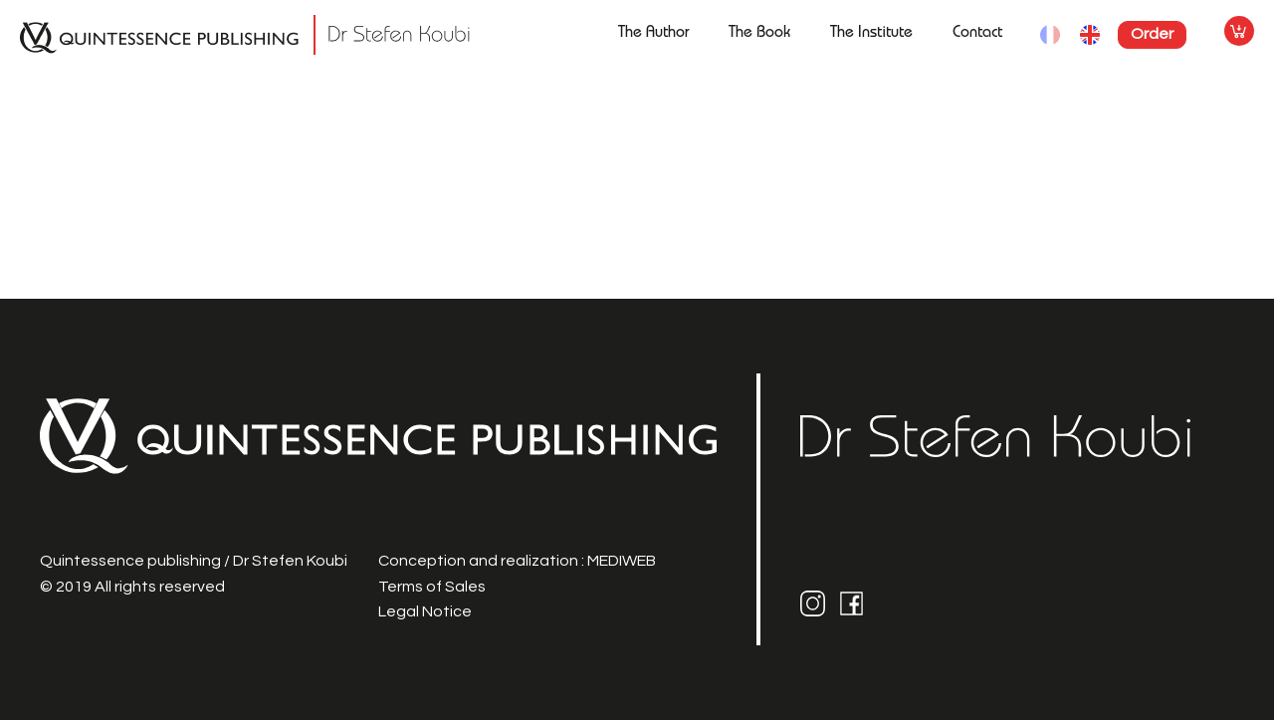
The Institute (871, 34)
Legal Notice (425, 611)
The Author (653, 34)
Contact (977, 34)
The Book (759, 34)
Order (1152, 34)
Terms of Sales (432, 587)
